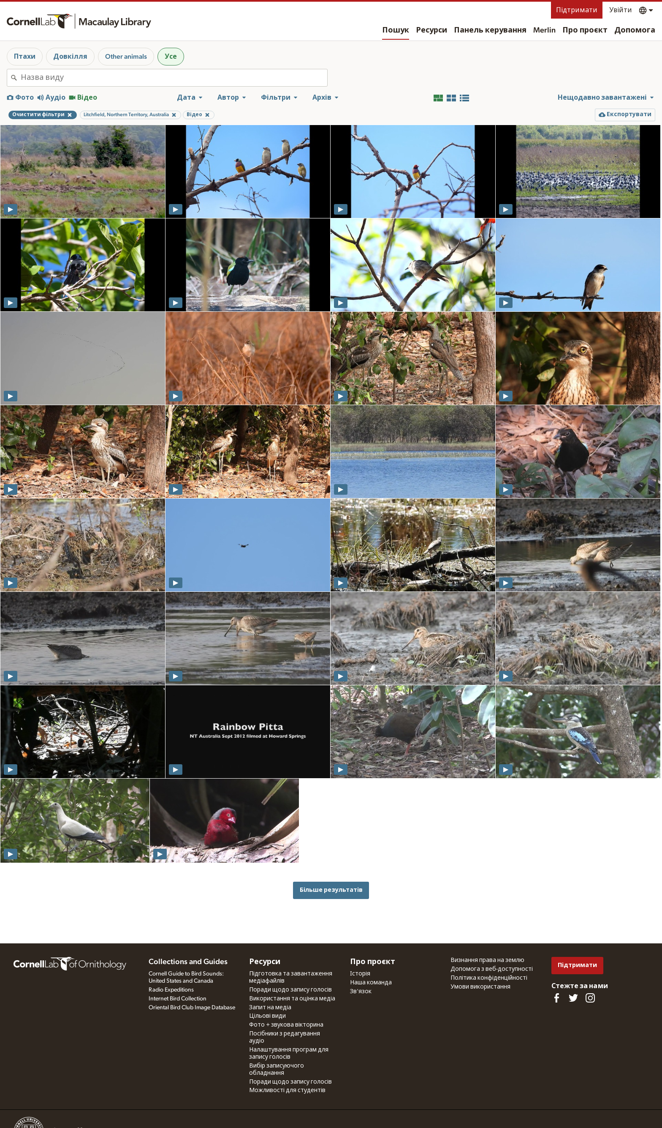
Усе (171, 56)
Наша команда (371, 983)
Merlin (544, 30)
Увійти (620, 10)
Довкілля (70, 56)
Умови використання (480, 987)
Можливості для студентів (287, 1090)
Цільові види (267, 1016)
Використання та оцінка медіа (292, 999)
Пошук (395, 30)
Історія (360, 974)
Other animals (126, 56)
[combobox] (174, 77)
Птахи (24, 56)
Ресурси (431, 30)
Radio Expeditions (171, 990)
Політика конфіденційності (488, 978)
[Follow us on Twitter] (573, 998)
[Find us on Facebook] (556, 998)
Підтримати (576, 10)
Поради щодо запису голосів (290, 990)
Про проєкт (585, 30)
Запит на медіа (270, 1008)
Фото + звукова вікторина (286, 1025)
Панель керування (490, 30)
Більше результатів (331, 890)
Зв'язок (361, 991)
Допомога (634, 30)
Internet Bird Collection (177, 999)
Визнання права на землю (487, 960)
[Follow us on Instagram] (590, 998)
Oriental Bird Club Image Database (192, 1008)
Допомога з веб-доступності (491, 969)
